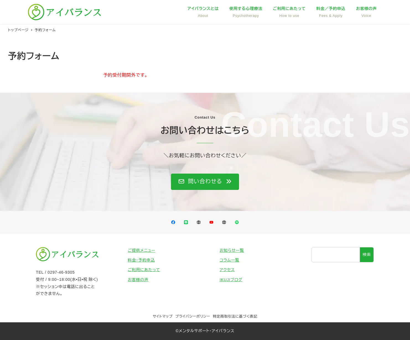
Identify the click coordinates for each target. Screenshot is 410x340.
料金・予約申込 (141, 260)
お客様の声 (138, 280)
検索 (367, 254)
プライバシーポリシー (192, 316)
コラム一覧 (229, 260)
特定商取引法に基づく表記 (235, 316)
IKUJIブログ (231, 280)
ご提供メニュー (141, 250)
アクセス (227, 270)
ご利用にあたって (144, 270)
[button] (205, 182)
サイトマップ (163, 316)
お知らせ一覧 (232, 250)
